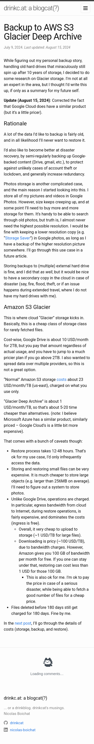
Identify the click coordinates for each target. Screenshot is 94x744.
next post (23, 623)
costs (61, 379)
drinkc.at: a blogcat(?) (31, 8)
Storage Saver (17, 238)
